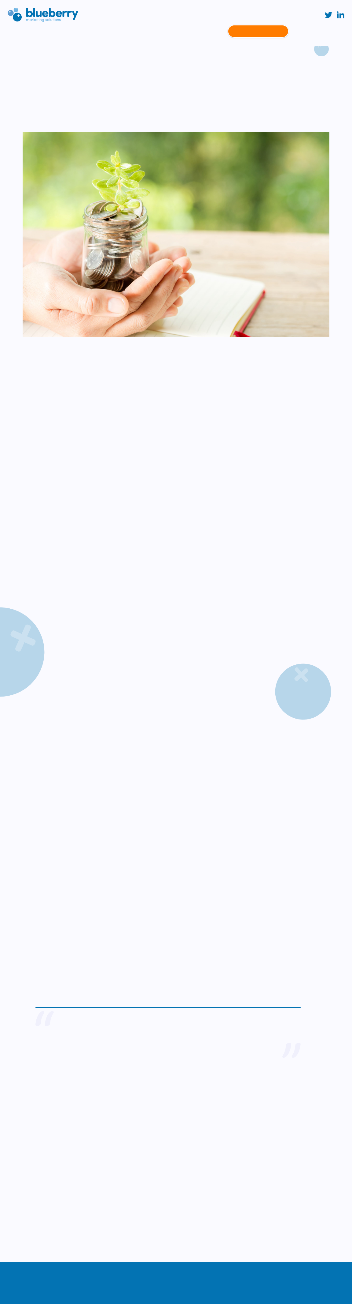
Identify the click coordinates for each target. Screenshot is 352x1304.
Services (94, 31)
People (214, 31)
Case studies (59, 54)
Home (30, 54)
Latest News (186, 31)
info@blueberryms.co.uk (34, 1198)
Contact (258, 31)
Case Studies (150, 31)
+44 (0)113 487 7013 (30, 1175)
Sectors (119, 31)
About (71, 31)
